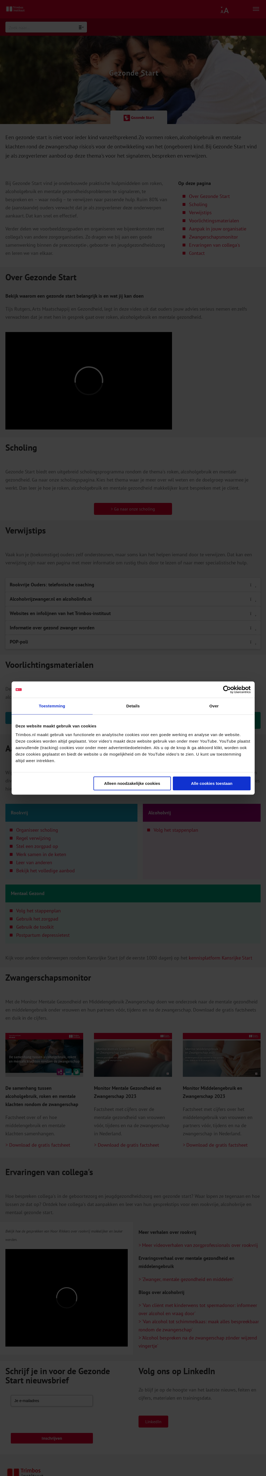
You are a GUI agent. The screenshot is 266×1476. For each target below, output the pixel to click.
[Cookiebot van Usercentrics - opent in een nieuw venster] (227, 689)
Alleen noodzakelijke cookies (132, 783)
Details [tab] (133, 706)
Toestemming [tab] (52, 706)
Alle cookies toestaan (211, 783)
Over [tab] (214, 706)
